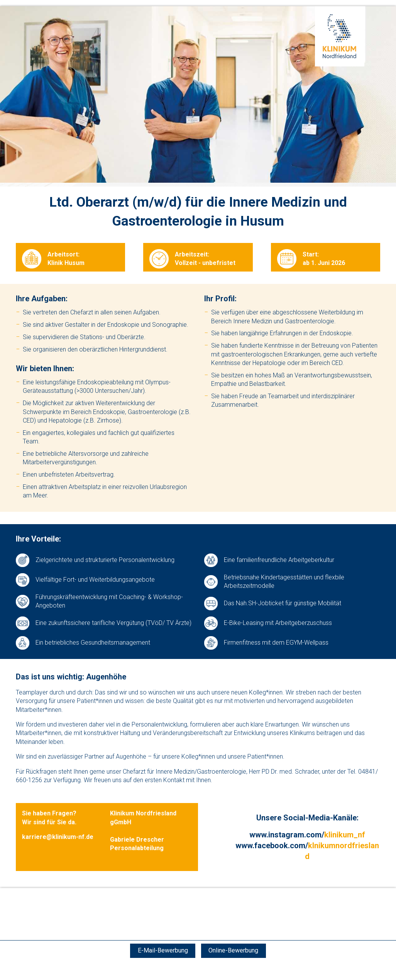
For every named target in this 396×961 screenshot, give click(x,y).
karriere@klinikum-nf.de (57, 836)
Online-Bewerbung (234, 950)
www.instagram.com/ (307, 834)
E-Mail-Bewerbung (162, 950)
